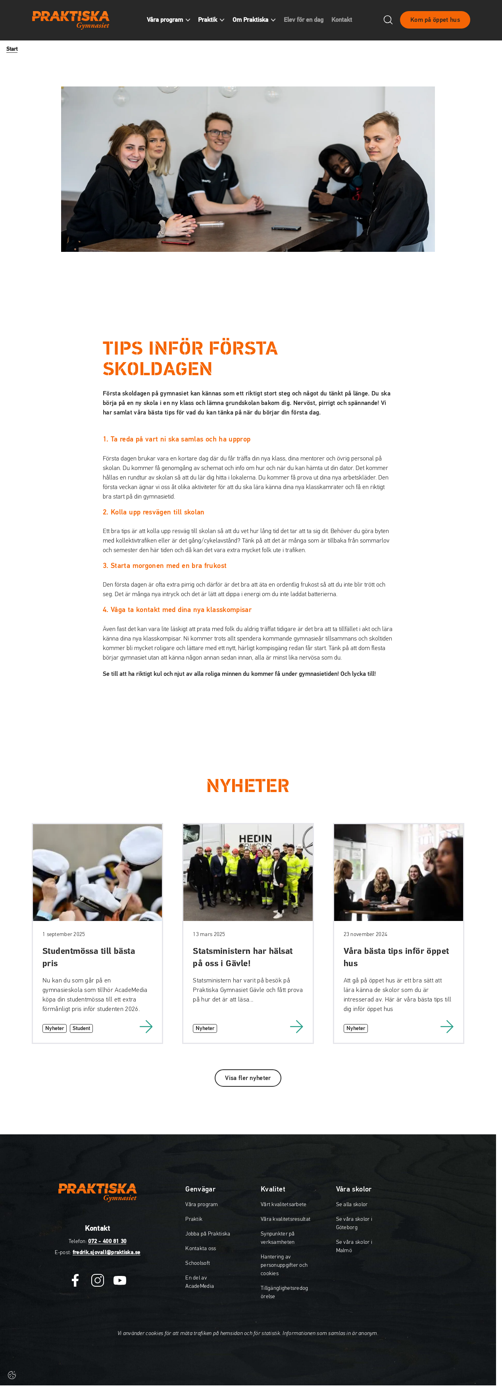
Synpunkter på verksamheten (278, 1238)
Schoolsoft (197, 1263)
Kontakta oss (200, 1248)
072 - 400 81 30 (107, 1241)
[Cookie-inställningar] (12, 1375)
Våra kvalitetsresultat (285, 1219)
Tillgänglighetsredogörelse (284, 1292)
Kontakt (346, 21)
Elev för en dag (308, 21)
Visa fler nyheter (248, 1078)
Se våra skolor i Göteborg (354, 1223)
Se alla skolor (352, 1204)
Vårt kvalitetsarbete (284, 1204)
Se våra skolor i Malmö (354, 1246)
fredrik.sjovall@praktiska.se (106, 1252)
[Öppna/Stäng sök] (388, 21)
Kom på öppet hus (435, 21)
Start (11, 49)
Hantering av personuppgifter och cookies (284, 1265)
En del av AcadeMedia (199, 1282)
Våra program (201, 1204)
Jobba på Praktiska (207, 1234)
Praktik (193, 1219)
